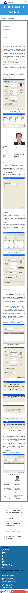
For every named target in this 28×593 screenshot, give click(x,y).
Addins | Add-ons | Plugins (8, 565)
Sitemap (1, 590)
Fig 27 (22, 321)
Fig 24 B (9, 77)
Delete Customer (6, 29)
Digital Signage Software (7, 578)
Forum (3, 558)
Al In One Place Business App (8, 576)
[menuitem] (11, 549)
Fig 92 (24, 174)
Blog (3, 559)
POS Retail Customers (7, 40)
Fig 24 (6, 75)
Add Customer (6, 22)
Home (4, 590)
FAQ (3, 561)
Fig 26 (17, 226)
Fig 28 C (4, 316)
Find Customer (6, 32)
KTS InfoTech (5, 574)
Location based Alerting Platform (9, 579)
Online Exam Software (7, 582)
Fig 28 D (14, 319)
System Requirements (7, 550)
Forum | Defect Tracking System (9, 585)
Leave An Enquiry (18, 592)
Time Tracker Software (7, 584)
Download (4, 552)
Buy (3, 553)
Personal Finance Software (8, 575)
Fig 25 (21, 224)
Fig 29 (17, 452)
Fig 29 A (10, 450)
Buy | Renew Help (6, 564)
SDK (3, 567)
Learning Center (6, 556)
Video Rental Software (7, 587)
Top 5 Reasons (5, 549)
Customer (5, 37)
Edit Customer (6, 26)
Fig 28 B (15, 310)
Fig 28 (18, 322)
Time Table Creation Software (9, 581)
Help (3, 555)
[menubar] (14, 558)
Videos (3, 562)
